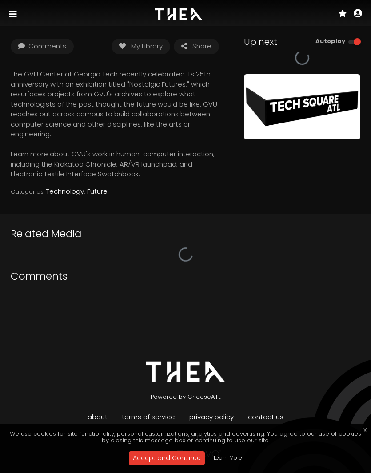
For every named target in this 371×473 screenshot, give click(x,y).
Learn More (228, 457)
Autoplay (330, 41)
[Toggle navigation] (13, 14)
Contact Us (265, 416)
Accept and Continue (167, 457)
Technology (65, 191)
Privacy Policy (211, 416)
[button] (358, 14)
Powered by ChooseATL (186, 397)
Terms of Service (148, 416)
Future (97, 191)
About (98, 416)
